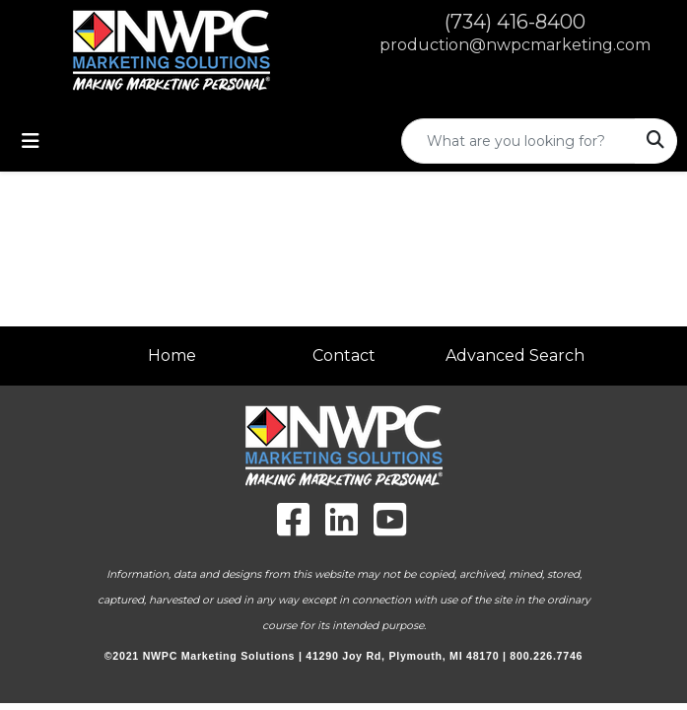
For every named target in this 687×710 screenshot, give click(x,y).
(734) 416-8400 (515, 22)
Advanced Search (515, 355)
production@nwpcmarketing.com (515, 45)
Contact (344, 355)
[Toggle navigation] (30, 141)
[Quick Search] (518, 141)
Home (172, 355)
